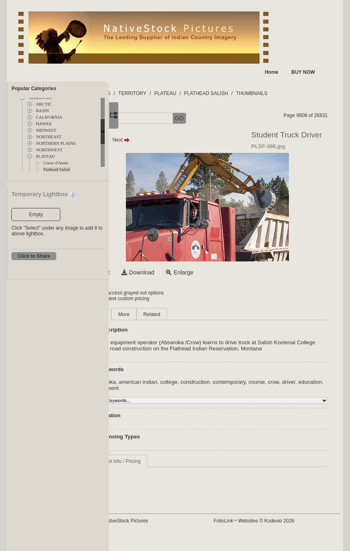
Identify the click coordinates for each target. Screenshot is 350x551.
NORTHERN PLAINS (55, 143)
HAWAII (43, 124)
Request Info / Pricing (165, 467)
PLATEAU (45, 156)
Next (169, 140)
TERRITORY (181, 93)
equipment (211, 394)
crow (147, 394)
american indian (186, 388)
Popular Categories (33, 88)
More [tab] (172, 314)
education (184, 394)
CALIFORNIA (49, 117)
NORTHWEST (49, 150)
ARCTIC (44, 104)
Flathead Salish (56, 169)
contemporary (277, 388)
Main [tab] (147, 314)
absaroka (153, 388)
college (217, 388)
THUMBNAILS (300, 93)
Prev (148, 140)
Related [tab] (200, 314)
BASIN (42, 110)
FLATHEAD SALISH (255, 93)
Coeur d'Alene (55, 163)
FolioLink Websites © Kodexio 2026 (276, 521)
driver (162, 394)
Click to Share (34, 256)
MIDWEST (46, 130)
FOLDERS (147, 93)
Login (142, 293)
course (305, 388)
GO (227, 118)
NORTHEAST (49, 137)
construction (243, 388)
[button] (137, 118)
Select (150, 272)
